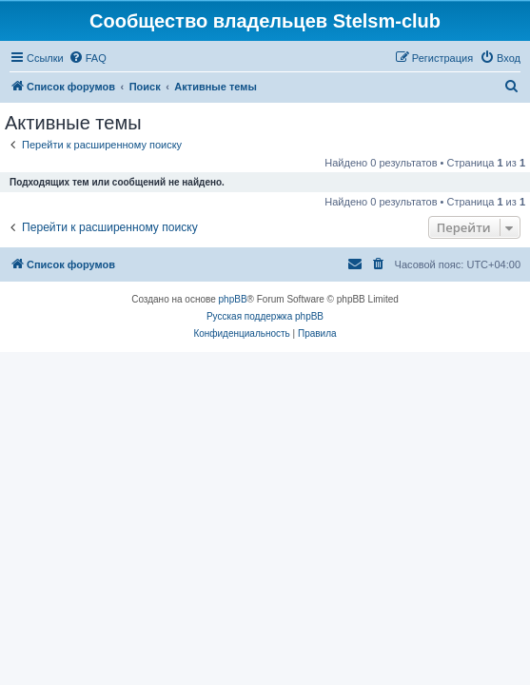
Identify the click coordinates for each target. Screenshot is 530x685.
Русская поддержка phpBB (265, 316)
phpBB (233, 299)
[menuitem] (88, 58)
